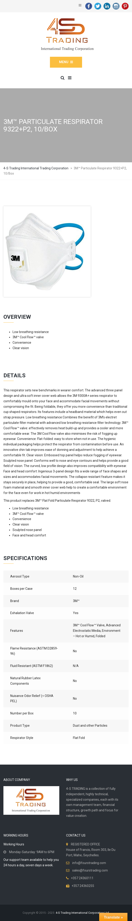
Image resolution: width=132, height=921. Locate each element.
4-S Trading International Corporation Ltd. (83, 912)
